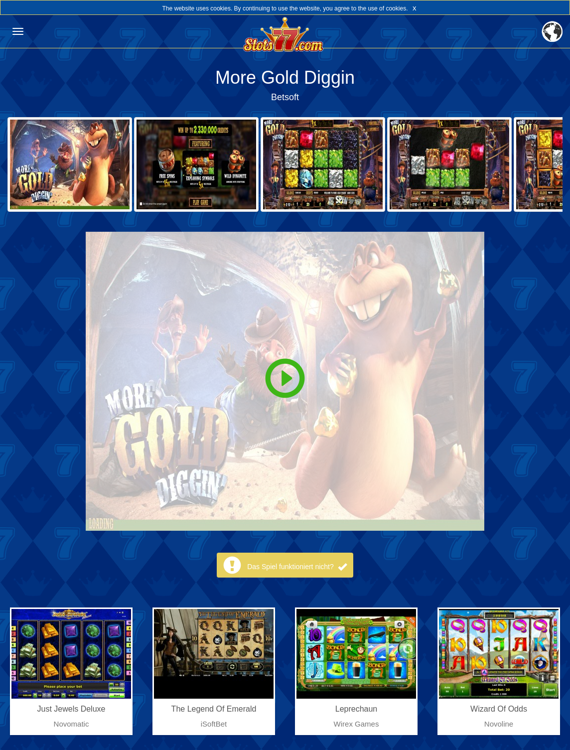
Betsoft (285, 97)
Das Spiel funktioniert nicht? (296, 567)
